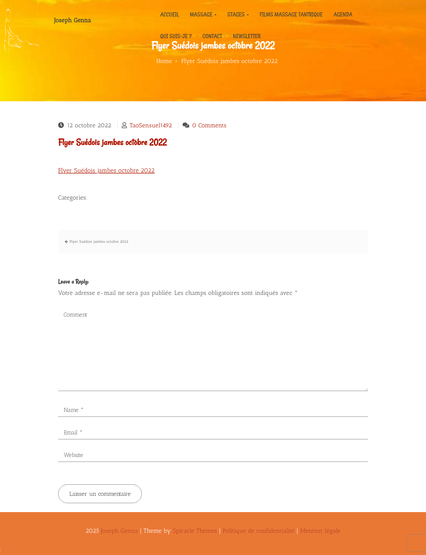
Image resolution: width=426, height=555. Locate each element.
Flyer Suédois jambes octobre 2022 (112, 142)
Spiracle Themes (195, 530)
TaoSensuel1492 (151, 125)
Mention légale (320, 530)
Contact (212, 36)
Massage (203, 14)
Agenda (343, 14)
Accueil (169, 14)
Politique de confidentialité (259, 530)
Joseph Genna (72, 20)
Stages (238, 14)
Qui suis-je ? (176, 36)
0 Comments (209, 125)
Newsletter (247, 36)
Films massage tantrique (291, 14)
